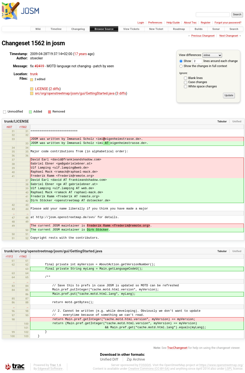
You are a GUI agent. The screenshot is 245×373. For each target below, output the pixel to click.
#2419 (39, 66)
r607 (9, 127)
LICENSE (42, 89)
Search (233, 29)
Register (205, 22)
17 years (80, 54)
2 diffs (55, 89)
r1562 (23, 127)
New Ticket (156, 29)
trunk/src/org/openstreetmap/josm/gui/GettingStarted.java (53, 251)
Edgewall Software (50, 368)
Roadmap (179, 29)
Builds (199, 29)
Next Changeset (228, 35)
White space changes (202, 86)
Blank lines (195, 78)
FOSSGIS (145, 365)
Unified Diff (109, 359)
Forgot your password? (228, 22)
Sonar (216, 29)
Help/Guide (173, 22)
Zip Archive (136, 359)
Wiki (38, 29)
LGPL (228, 368)
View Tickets (131, 29)
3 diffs (121, 93)
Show (185, 61)
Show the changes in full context (203, 66)
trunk (34, 74)
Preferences (155, 22)
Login (141, 22)
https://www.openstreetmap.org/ (221, 365)
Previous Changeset (202, 35)
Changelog (78, 29)
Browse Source (104, 29)
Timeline (55, 29)
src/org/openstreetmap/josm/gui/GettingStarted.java (75, 93)
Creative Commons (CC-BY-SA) (149, 368)
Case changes (197, 82)
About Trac (190, 22)
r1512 (9, 256)
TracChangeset (177, 348)
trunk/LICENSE (16, 121)
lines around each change (215, 61)
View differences (190, 55)
